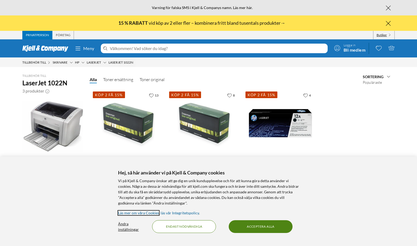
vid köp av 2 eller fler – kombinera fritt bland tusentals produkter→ (202, 23)
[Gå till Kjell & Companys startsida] (47, 48)
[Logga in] (349, 47)
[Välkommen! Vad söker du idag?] (218, 48)
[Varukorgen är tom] (391, 47)
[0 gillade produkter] (378, 47)
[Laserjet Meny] (104, 62)
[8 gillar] (231, 95)
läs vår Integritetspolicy (180, 213)
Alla (93, 79)
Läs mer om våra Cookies (138, 213)
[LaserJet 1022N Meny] (134, 62)
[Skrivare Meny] (71, 62)
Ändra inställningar (128, 227)
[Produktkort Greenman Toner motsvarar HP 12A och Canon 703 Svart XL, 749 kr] (204, 123)
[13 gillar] (154, 95)
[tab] (37, 35)
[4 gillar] (307, 95)
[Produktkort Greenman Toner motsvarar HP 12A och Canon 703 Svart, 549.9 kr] (128, 123)
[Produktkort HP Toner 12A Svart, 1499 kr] (280, 123)
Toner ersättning (118, 79)
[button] (47, 91)
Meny (84, 48)
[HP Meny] (83, 62)
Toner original (152, 79)
